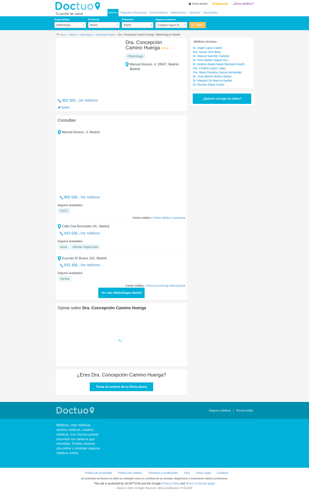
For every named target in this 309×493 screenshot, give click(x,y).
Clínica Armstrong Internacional (165, 285)
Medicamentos (178, 12)
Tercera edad (244, 410)
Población (127, 19)
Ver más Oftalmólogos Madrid (121, 292)
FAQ (187, 472)
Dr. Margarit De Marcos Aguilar (212, 80)
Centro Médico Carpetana (169, 217)
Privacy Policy (170, 483)
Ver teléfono (88, 100)
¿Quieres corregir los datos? (222, 98)
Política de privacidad (98, 472)
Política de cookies (130, 472)
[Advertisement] (89, 65)
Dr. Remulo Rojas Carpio (208, 84)
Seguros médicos (165, 19)
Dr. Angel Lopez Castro (207, 48)
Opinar (65, 107)
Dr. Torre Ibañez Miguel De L (211, 60)
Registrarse (220, 3)
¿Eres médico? (243, 3)
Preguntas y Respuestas (133, 12)
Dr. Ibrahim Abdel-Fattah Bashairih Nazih (219, 64)
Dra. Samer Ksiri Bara (206, 52)
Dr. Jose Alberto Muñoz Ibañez (212, 76)
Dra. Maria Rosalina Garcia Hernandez (217, 72)
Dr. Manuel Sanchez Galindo (211, 56)
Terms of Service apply (200, 483)
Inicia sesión (200, 3)
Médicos (113, 12)
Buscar (199, 24)
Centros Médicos (159, 12)
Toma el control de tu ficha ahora (121, 386)
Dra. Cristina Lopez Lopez (209, 68)
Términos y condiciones (163, 472)
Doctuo (78, 6)
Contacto (222, 472)
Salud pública (210, 12)
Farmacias (194, 12)
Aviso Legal (203, 472)
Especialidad (61, 19)
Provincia (93, 19)
